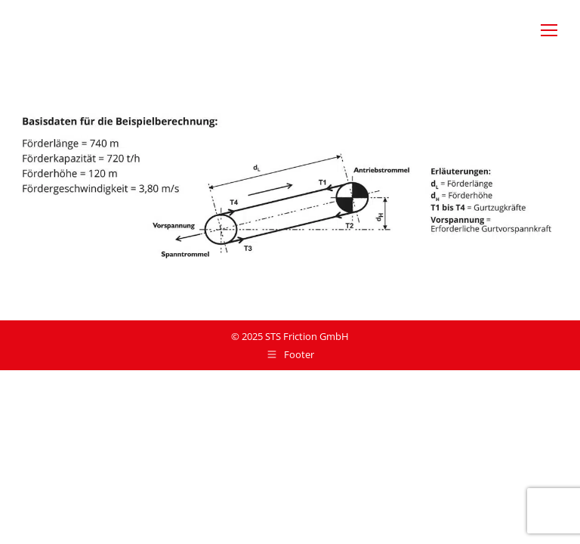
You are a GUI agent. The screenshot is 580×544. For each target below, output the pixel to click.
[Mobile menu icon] (549, 30)
